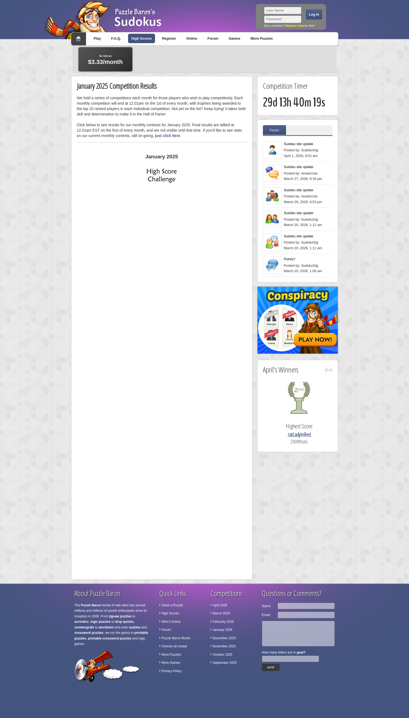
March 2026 (221, 613)
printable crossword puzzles (109, 638)
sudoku (134, 627)
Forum (212, 38)
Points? (289, 259)
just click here (167, 136)
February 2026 (223, 622)
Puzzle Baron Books (176, 638)
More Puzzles (261, 38)
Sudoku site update (299, 144)
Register (169, 38)
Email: (266, 615)
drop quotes (124, 622)
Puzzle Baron (91, 605)
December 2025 (224, 638)
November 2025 (224, 646)
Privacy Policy (171, 671)
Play (97, 38)
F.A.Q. (116, 38)
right (331, 370)
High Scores (141, 38)
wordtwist (106, 627)
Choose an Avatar (174, 646)
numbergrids (84, 627)
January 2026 (222, 630)
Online (191, 38)
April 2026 (220, 605)
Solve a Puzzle (172, 605)
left (326, 370)
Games (234, 38)
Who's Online (171, 622)
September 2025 (225, 663)
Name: (266, 606)
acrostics (81, 622)
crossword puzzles (88, 633)
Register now (294, 25)
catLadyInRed (307, 434)
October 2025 (222, 655)
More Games (170, 663)
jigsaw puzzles (120, 616)
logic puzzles (100, 622)
